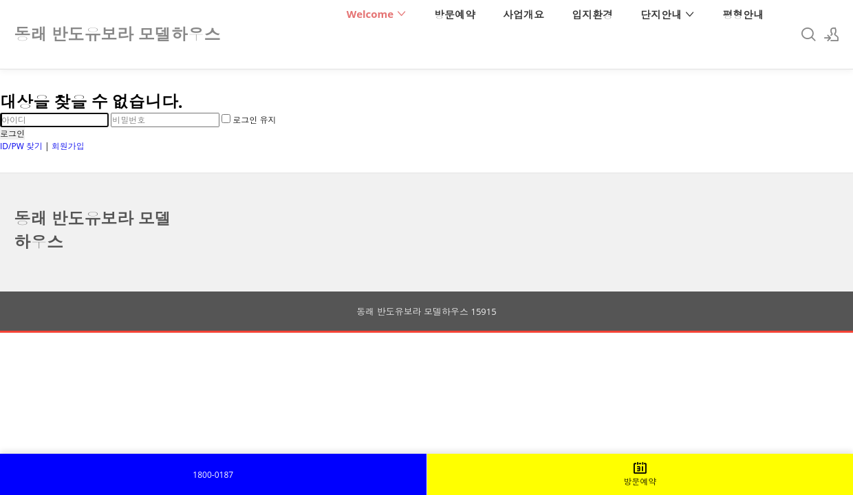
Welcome (377, 14)
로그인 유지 (249, 120)
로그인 (12, 134)
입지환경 (592, 14)
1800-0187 (213, 475)
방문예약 (454, 14)
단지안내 (667, 14)
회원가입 (68, 146)
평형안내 (743, 14)
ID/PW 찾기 (21, 146)
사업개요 (523, 14)
